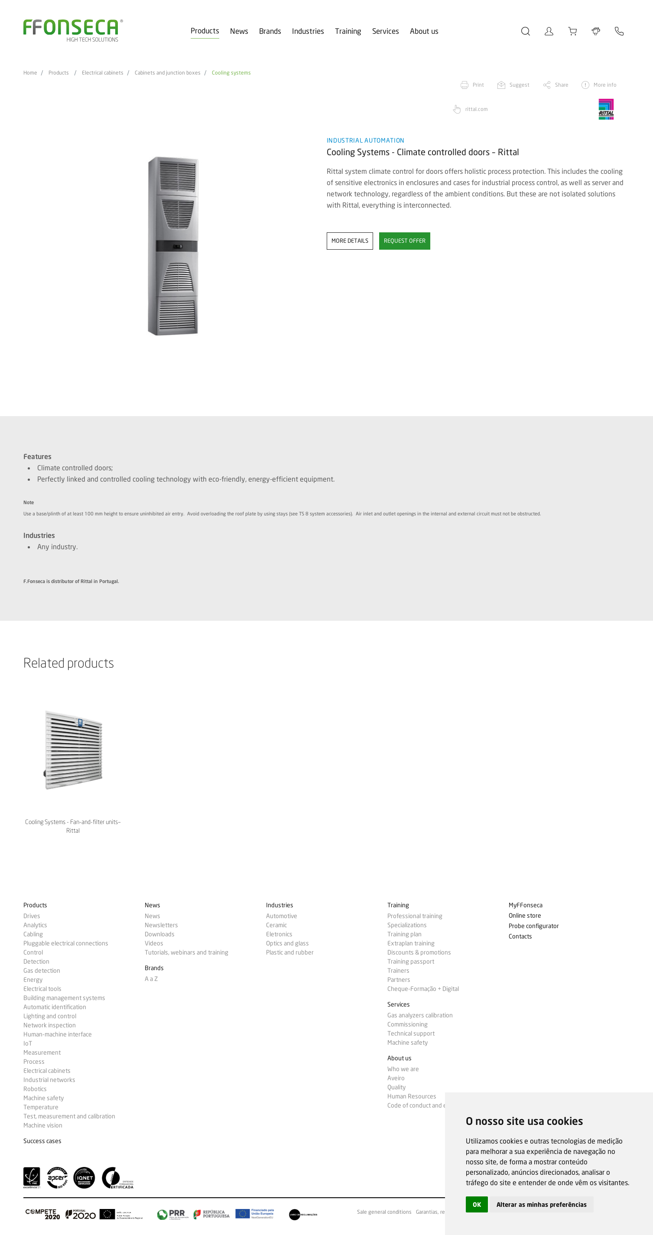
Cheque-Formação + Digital (423, 988)
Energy (32, 979)
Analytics (35, 925)
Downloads (160, 934)
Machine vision (42, 1125)
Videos (154, 943)
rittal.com (476, 109)
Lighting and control (49, 1016)
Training (348, 31)
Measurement (42, 1052)
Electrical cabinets (102, 73)
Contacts (520, 936)
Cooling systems (231, 73)
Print (478, 84)
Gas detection (41, 970)
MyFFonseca (526, 905)
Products (205, 30)
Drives (31, 915)
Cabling (33, 934)
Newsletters (161, 925)
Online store (525, 915)
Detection (36, 961)
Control (33, 952)
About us (424, 31)
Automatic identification (54, 1007)
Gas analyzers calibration (420, 1015)
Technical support (411, 1033)
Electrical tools (42, 988)
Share (562, 84)
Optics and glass (287, 943)
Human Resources (411, 1096)
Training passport (410, 961)
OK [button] (477, 1204)
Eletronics (279, 934)
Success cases (42, 1141)
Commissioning (407, 1024)
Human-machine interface (57, 1034)
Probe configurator (534, 926)
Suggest (520, 84)
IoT (27, 1043)
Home (30, 73)
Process (34, 1061)
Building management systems (64, 997)
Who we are (403, 1069)
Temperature (40, 1107)
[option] (169, 246)
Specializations (407, 925)
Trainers (398, 970)
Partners (398, 979)
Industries (308, 31)
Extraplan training (411, 943)
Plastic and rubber (290, 952)
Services (385, 31)
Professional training (414, 915)
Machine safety (43, 1098)
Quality (396, 1087)
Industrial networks (49, 1079)
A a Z (151, 978)
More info (605, 84)
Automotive (281, 915)
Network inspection (49, 1025)
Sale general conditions (384, 1212)
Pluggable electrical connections (65, 943)
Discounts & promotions (419, 952)
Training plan (404, 934)
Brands (270, 31)
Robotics (35, 1088)
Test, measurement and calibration (69, 1116)
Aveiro (396, 1078)
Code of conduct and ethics (423, 1105)
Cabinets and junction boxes (168, 73)
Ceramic (276, 925)
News (239, 31)
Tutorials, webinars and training (186, 952)
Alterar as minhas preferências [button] (542, 1204)
